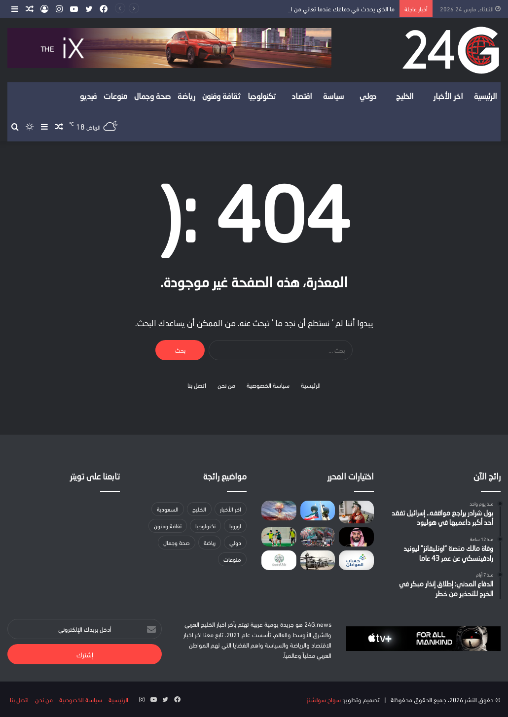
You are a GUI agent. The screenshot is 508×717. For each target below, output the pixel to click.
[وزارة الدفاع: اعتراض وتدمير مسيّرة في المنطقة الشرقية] (278, 560)
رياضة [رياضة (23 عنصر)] (210, 542)
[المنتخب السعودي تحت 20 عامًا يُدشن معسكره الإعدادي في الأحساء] (278, 537)
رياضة (186, 97)
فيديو (88, 97)
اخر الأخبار (448, 97)
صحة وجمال (152, 97)
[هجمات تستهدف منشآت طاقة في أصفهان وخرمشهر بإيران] (278, 510)
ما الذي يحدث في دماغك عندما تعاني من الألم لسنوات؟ (326, 8)
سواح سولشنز (324, 699)
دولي (368, 97)
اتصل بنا (196, 385)
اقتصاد (302, 97)
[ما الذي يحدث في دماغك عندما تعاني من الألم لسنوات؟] (356, 512)
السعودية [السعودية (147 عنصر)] (168, 509)
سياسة (333, 97)
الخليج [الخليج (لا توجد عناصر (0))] (199, 509)
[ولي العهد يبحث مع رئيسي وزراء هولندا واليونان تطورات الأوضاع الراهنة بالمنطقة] (356, 537)
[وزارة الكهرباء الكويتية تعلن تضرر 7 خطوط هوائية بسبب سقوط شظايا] (317, 510)
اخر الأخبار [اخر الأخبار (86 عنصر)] (230, 509)
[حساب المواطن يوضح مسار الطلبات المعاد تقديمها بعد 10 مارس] (356, 560)
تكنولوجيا (262, 97)
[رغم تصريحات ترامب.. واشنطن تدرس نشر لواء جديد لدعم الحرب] (317, 560)
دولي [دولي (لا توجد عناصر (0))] (235, 542)
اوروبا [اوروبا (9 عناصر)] (235, 525)
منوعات (115, 97)
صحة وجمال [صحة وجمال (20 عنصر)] (176, 542)
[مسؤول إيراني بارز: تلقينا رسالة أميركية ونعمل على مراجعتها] (317, 537)
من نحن (226, 385)
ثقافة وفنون (221, 97)
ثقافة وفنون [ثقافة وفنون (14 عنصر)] (167, 525)
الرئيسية (485, 97)
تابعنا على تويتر (95, 477)
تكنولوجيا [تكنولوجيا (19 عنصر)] (205, 525)
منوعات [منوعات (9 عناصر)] (232, 559)
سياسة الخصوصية (268, 385)
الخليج (405, 97)
